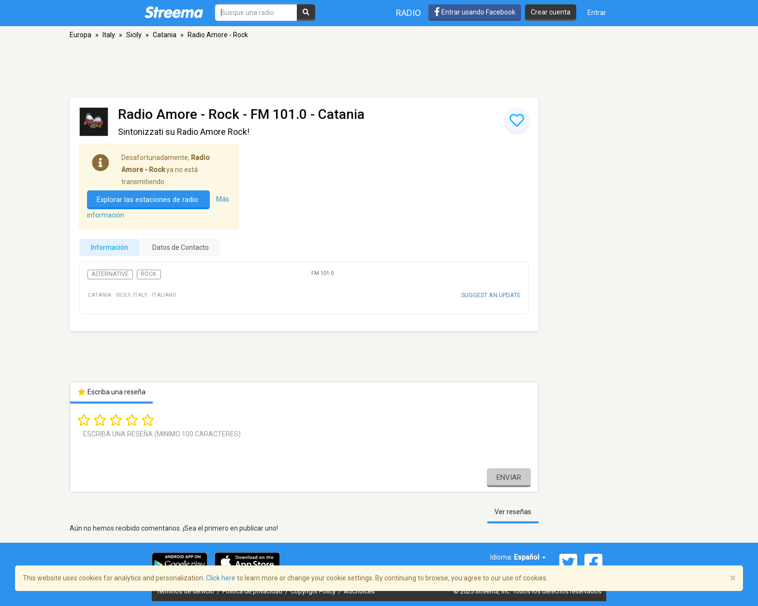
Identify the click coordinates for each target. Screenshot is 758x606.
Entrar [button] (596, 12)
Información (109, 247)
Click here (220, 578)
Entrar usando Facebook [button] (474, 12)
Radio (408, 13)
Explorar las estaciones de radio (148, 199)
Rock (149, 274)
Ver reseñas (513, 512)
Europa (80, 35)
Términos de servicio (186, 591)
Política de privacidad (253, 591)
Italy (108, 35)
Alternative (110, 274)
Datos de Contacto (180, 247)
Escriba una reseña (111, 392)
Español (530, 557)
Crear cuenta (550, 12)
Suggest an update (491, 295)
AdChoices (359, 591)
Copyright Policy (314, 591)
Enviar (508, 477)
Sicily (134, 35)
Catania (164, 35)
